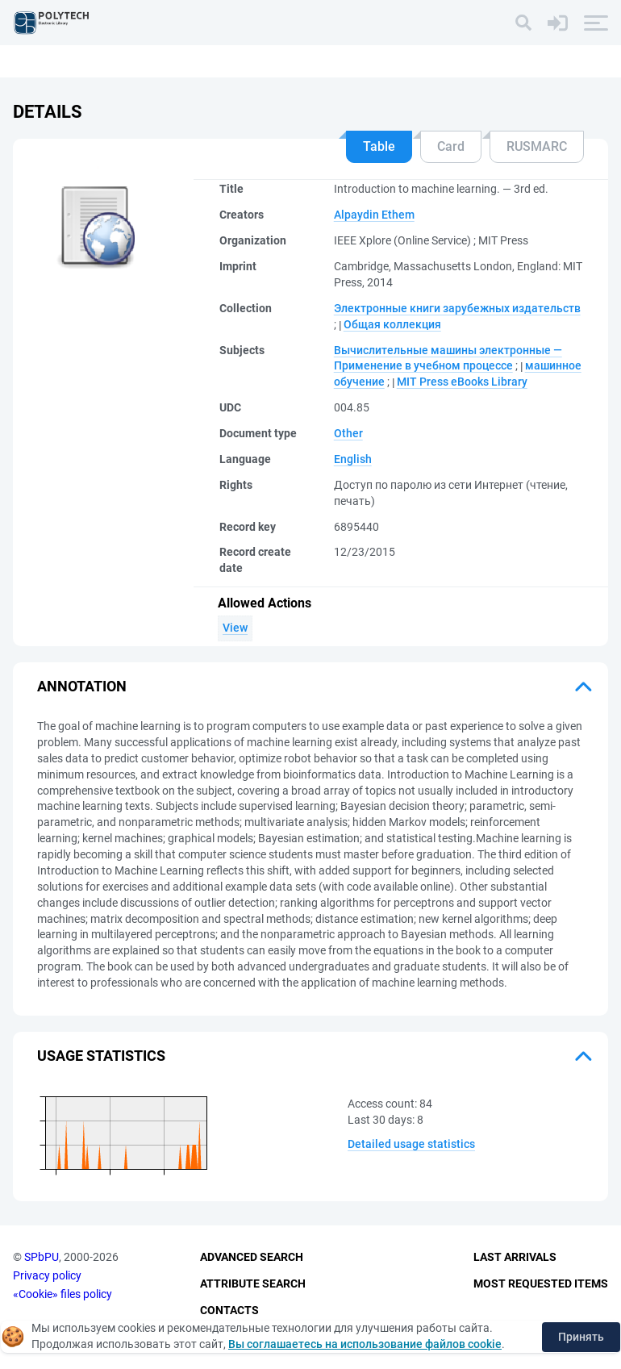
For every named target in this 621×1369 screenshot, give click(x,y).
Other (348, 433)
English (353, 459)
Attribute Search (253, 1283)
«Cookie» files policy (62, 1294)
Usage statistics (101, 1055)
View (235, 627)
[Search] (523, 23)
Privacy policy (47, 1275)
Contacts (229, 1310)
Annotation (82, 686)
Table (379, 146)
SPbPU (41, 1256)
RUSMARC (536, 146)
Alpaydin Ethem (374, 214)
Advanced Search (251, 1256)
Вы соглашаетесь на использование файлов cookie (365, 1344)
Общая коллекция (392, 324)
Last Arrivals (514, 1256)
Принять (581, 1336)
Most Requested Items (540, 1283)
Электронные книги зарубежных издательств (457, 308)
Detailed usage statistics (411, 1143)
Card (451, 146)
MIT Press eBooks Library (462, 381)
